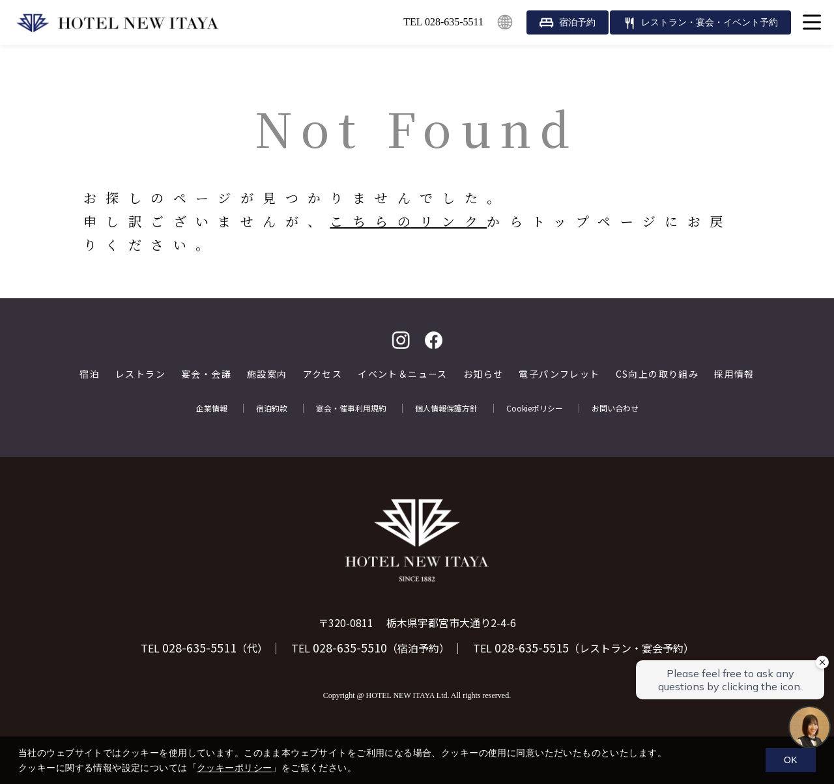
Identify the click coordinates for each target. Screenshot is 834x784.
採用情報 (734, 374)
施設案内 (267, 374)
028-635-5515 (532, 647)
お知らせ (483, 374)
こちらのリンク (408, 221)
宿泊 (89, 374)
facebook (433, 340)
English (505, 22)
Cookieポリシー (534, 408)
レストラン (140, 374)
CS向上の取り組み (657, 374)
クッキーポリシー (234, 768)
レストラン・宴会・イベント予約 (709, 22)
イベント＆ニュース (403, 374)
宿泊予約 (577, 22)
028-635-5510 (350, 647)
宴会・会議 (206, 374)
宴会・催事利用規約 (351, 408)
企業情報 (211, 408)
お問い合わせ (615, 408)
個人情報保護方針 (446, 408)
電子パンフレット (559, 374)
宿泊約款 (271, 408)
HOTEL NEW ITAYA (117, 22)
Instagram (401, 340)
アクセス (323, 374)
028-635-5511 (199, 647)
